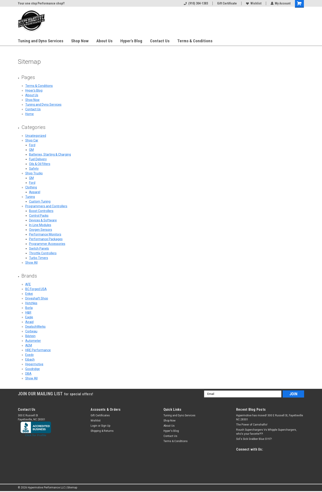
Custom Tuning (40, 201)
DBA (28, 373)
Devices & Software (43, 220)
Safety (34, 168)
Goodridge (32, 369)
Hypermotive (34, 364)
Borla (29, 308)
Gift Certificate (227, 3)
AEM (28, 345)
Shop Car (31, 140)
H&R (28, 312)
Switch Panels (39, 248)
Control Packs (39, 215)
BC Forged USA (36, 289)
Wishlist (253, 3)
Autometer (33, 340)
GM (31, 150)
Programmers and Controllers (46, 206)
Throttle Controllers (43, 253)
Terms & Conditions (194, 40)
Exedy (29, 355)
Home (29, 114)
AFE (28, 284)
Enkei (29, 293)
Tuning (30, 197)
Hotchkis (31, 303)
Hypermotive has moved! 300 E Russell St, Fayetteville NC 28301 (269, 417)
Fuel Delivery (38, 159)
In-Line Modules (40, 225)
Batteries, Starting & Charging (50, 154)
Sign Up (105, 425)
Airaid (29, 322)
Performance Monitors (45, 234)
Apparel (34, 192)
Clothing (31, 187)
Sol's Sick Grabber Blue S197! (254, 439)
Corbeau (31, 331)
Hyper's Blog (131, 40)
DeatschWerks (35, 326)
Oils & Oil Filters (39, 164)
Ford (32, 145)
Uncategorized (35, 135)
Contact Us (159, 40)
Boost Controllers (41, 211)
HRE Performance (38, 350)
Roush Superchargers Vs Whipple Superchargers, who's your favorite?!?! (266, 431)
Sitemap (72, 487)
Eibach (30, 359)
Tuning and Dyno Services (40, 40)
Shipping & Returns (102, 430)
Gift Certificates (100, 415)
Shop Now (80, 40)
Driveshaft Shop (36, 298)
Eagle (29, 317)
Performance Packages (46, 239)
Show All (31, 262)
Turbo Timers (38, 258)
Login (94, 425)
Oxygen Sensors (40, 229)
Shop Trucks (34, 173)
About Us (104, 40)
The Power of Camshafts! (251, 424)
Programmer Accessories (47, 244)
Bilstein (30, 336)
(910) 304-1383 (196, 3)
